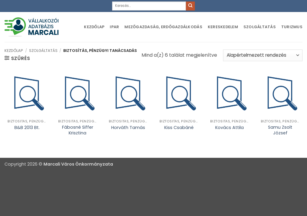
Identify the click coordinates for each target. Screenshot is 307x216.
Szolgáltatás (259, 26)
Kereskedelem (223, 26)
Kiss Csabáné (179, 127)
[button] (17, 58)
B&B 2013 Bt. (27, 127)
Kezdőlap (94, 26)
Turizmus (292, 26)
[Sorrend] (263, 55)
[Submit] (190, 6)
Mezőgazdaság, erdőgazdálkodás (163, 26)
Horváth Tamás (128, 127)
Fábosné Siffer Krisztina (77, 130)
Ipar (114, 26)
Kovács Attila (229, 127)
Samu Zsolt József (280, 130)
